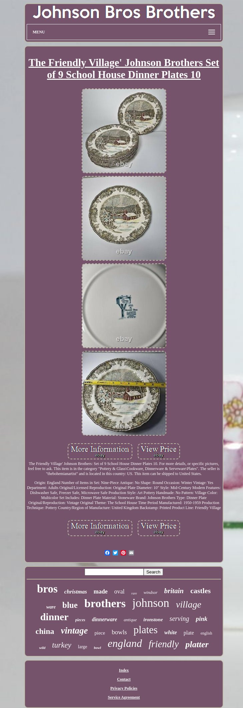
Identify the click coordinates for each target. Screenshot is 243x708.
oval (119, 591)
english (206, 633)
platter (196, 644)
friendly (164, 644)
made (101, 591)
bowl (97, 648)
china (45, 631)
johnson (150, 603)
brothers (105, 603)
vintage (74, 631)
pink (201, 618)
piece (100, 633)
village (188, 604)
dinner (54, 616)
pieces (80, 620)
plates (146, 630)
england (125, 643)
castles (200, 590)
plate (189, 633)
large (82, 646)
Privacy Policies (123, 688)
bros (47, 589)
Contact (124, 679)
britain (174, 591)
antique (130, 619)
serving (179, 618)
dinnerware (104, 619)
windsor (151, 592)
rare (134, 593)
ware (51, 607)
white (170, 632)
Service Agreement (124, 697)
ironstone (153, 619)
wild (42, 648)
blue (70, 605)
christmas (75, 591)
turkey (61, 645)
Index (124, 670)
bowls (119, 632)
